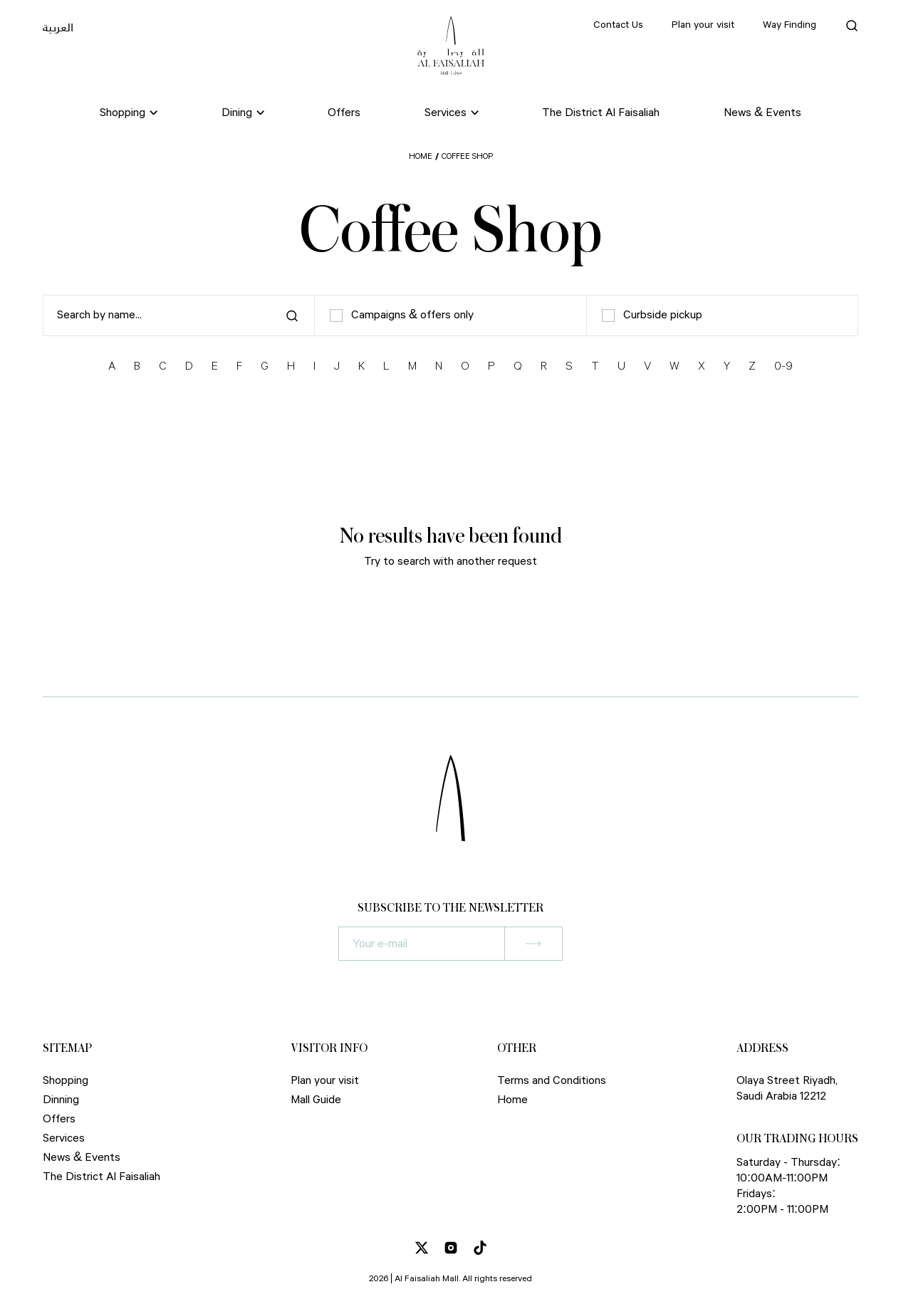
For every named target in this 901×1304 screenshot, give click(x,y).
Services (64, 1138)
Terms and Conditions (551, 1080)
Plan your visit (703, 25)
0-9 (783, 366)
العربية (58, 27)
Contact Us (618, 25)
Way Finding (789, 25)
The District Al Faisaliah (601, 113)
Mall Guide (316, 1100)
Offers (344, 113)
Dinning (61, 1100)
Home (420, 156)
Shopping (65, 1080)
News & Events (762, 113)
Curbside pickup (652, 315)
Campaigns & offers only (402, 315)
